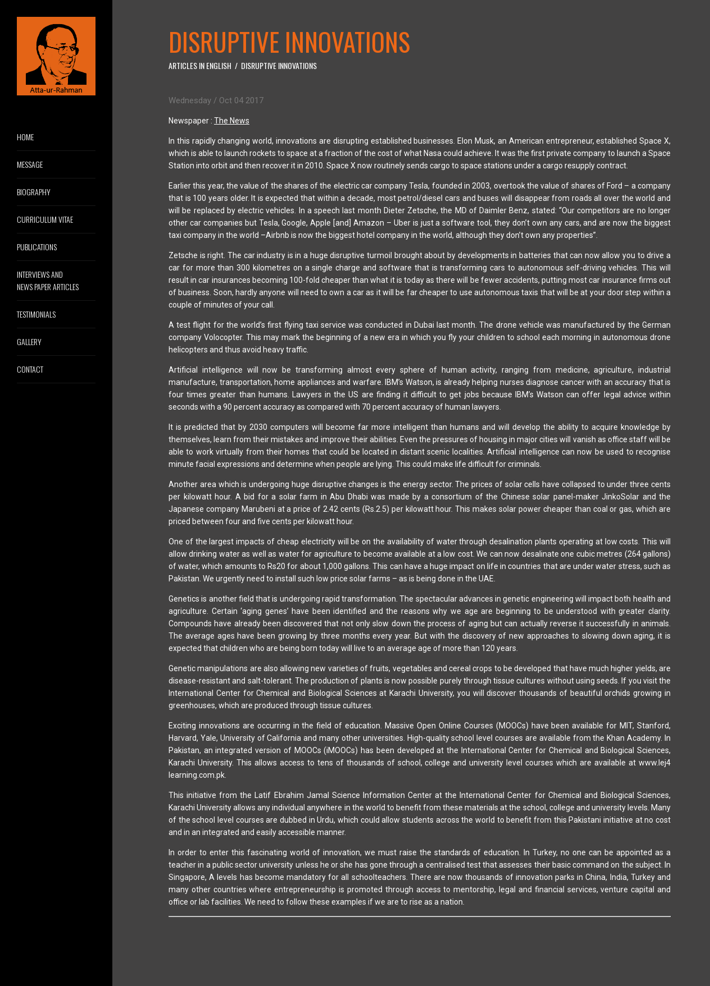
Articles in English (200, 65)
